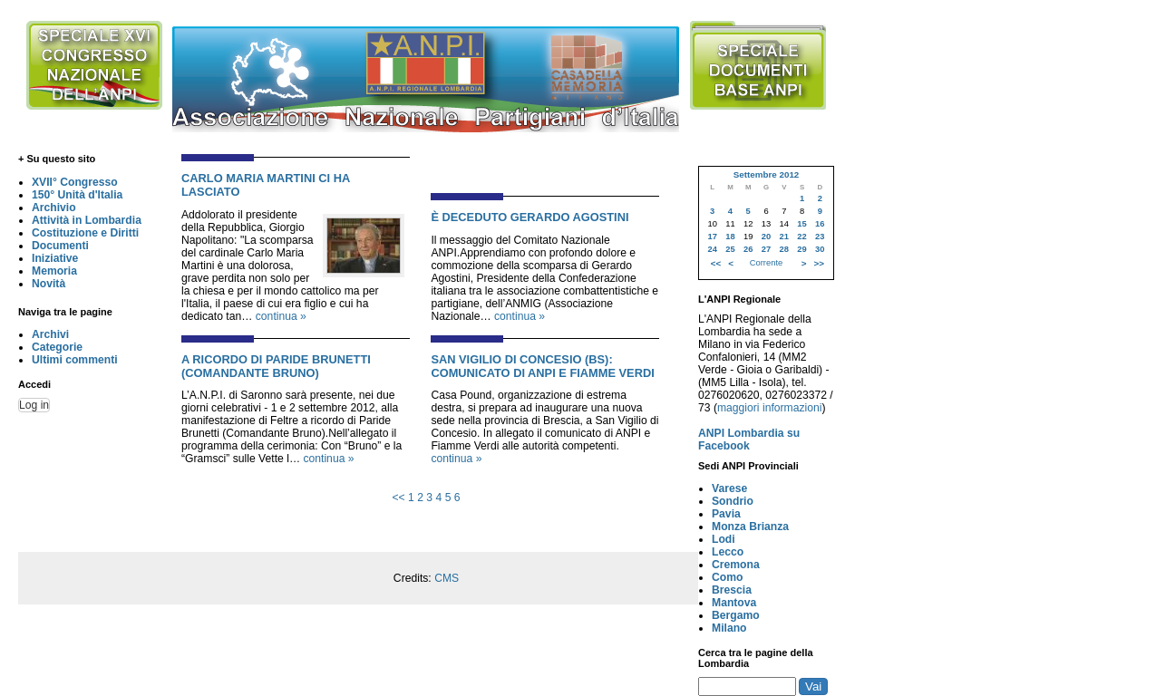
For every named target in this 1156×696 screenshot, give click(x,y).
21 (784, 236)
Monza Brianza (750, 526)
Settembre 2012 (766, 174)
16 (819, 223)
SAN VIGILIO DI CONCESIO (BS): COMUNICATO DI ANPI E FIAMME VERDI (542, 366)
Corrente (766, 262)
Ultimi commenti (75, 359)
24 (711, 249)
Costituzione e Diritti (85, 233)
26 (748, 249)
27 (766, 249)
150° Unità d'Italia (77, 194)
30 (819, 249)
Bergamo (736, 615)
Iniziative (55, 258)
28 (784, 249)
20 (766, 236)
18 (729, 236)
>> (819, 263)
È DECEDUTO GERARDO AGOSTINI (529, 217)
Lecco (727, 552)
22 (801, 236)
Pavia (726, 514)
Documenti (60, 245)
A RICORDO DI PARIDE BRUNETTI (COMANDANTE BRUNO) (276, 366)
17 (711, 236)
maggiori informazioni (769, 407)
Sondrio (732, 501)
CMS (446, 578)
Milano (729, 628)
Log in (34, 405)
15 (801, 223)
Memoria (54, 271)
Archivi (50, 334)
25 (729, 249)
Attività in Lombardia (86, 220)
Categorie (57, 347)
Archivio (54, 207)
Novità (48, 283)
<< (398, 497)
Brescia (732, 590)
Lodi (723, 539)
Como (727, 577)
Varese (729, 488)
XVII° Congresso (75, 182)
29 (801, 249)
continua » (281, 316)
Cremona (736, 564)
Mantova (734, 602)
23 (819, 236)
